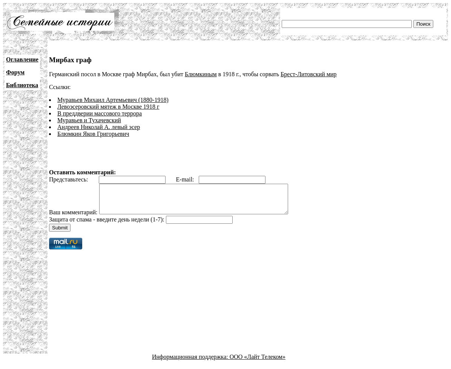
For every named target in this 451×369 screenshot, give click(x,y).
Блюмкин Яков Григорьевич (93, 134)
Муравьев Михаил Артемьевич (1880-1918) (113, 100)
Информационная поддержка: (191, 362)
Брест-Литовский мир (308, 74)
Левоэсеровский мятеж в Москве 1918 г (108, 106)
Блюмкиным (201, 74)
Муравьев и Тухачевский (89, 120)
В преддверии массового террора (99, 113)
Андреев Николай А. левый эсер (98, 127)
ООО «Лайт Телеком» (257, 362)
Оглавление (22, 59)
